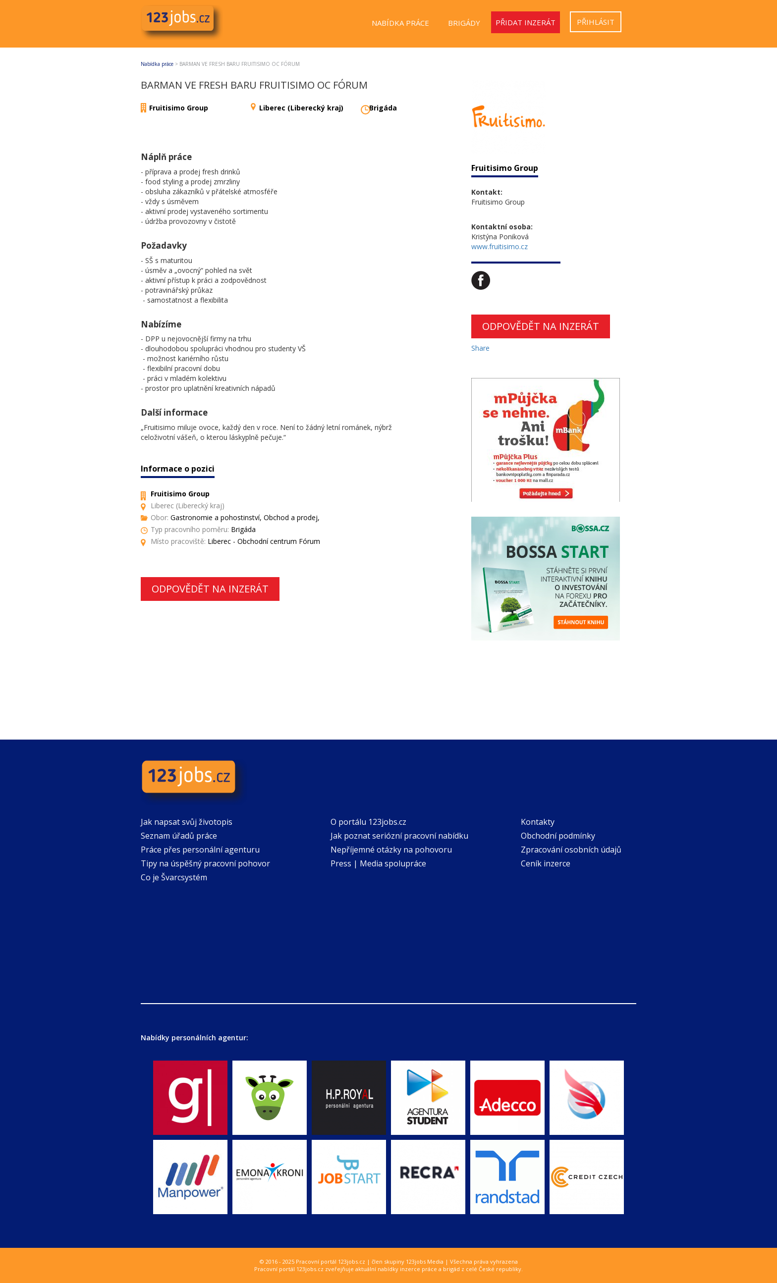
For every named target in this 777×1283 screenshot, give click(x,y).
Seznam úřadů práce (179, 835)
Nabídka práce (400, 23)
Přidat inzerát (525, 22)
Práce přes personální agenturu (200, 849)
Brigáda (383, 107)
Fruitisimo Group (178, 107)
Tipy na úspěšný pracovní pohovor (205, 863)
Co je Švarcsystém (174, 877)
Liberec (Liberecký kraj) (301, 107)
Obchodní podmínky (558, 835)
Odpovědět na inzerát (210, 588)
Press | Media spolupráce (378, 863)
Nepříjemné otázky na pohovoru (391, 849)
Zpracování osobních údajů (571, 849)
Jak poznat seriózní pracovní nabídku (399, 835)
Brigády (464, 23)
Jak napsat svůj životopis (186, 821)
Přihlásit (595, 22)
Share (480, 348)
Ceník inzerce (545, 863)
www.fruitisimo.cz (499, 246)
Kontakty (538, 821)
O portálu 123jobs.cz (368, 821)
